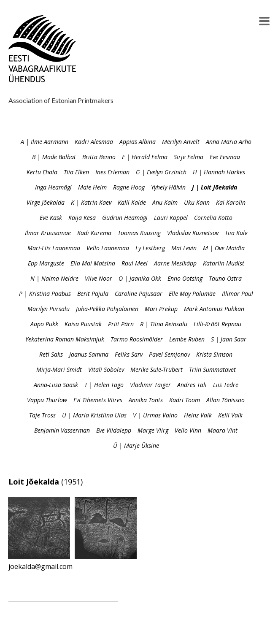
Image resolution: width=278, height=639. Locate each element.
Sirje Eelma (188, 157)
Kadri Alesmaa (94, 142)
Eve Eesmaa (225, 157)
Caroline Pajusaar (138, 294)
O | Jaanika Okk (140, 278)
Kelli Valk (230, 415)
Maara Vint (223, 430)
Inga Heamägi (53, 187)
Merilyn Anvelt (181, 142)
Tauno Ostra (225, 278)
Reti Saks (51, 354)
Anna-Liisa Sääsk (56, 385)
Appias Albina (137, 142)
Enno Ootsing (184, 278)
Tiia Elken (76, 172)
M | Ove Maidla (224, 248)
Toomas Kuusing (139, 233)
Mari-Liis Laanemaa (53, 248)
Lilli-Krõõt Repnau (217, 324)
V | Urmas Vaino (155, 415)
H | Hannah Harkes (219, 172)
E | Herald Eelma (144, 157)
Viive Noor (98, 278)
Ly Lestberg (150, 248)
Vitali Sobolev (106, 370)
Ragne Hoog (129, 187)
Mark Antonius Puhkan (214, 309)
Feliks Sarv (129, 354)
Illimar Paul (237, 294)
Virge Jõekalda (46, 202)
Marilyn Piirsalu (48, 309)
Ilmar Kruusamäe (48, 233)
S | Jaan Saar (228, 339)
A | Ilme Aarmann (44, 142)
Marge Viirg (153, 430)
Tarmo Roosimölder (137, 339)
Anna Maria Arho (228, 142)
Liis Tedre (225, 385)
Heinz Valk (198, 415)
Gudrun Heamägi (125, 218)
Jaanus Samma (88, 354)
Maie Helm (92, 187)
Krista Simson (214, 354)
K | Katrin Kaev (91, 202)
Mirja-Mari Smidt (59, 370)
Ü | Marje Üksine (136, 445)
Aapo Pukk (44, 324)
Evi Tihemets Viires (97, 400)
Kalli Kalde (132, 202)
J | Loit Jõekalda (214, 187)
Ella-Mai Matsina (92, 263)
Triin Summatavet (212, 370)
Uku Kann (197, 202)
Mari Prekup (161, 309)
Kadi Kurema (94, 233)
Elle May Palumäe (192, 294)
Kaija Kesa (82, 218)
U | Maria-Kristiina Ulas (94, 415)
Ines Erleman (112, 172)
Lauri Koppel (171, 218)
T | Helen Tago (104, 385)
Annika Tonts (146, 400)
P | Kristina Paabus (45, 294)
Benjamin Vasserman (62, 430)
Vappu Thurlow (47, 400)
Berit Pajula (92, 294)
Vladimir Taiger (150, 385)
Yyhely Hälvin (168, 187)
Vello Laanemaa (107, 248)
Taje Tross (42, 415)
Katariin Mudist (223, 263)
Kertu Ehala (42, 172)
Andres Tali (192, 385)
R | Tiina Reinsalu (163, 324)
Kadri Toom (184, 400)
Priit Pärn (121, 324)
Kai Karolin (231, 202)
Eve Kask (51, 218)
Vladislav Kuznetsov (193, 233)
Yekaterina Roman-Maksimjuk (64, 339)
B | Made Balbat (54, 157)
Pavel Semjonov (169, 354)
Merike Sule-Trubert (156, 370)
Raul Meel (134, 263)
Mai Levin (184, 248)
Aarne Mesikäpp (175, 263)
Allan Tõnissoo (225, 400)
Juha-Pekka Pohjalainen (107, 309)
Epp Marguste (46, 263)
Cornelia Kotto (213, 218)
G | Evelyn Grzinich (161, 172)
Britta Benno (99, 157)
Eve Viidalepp (113, 430)
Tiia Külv (236, 233)
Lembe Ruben (187, 339)
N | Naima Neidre (54, 278)
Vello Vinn (188, 430)
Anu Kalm (165, 202)
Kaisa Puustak (83, 324)
